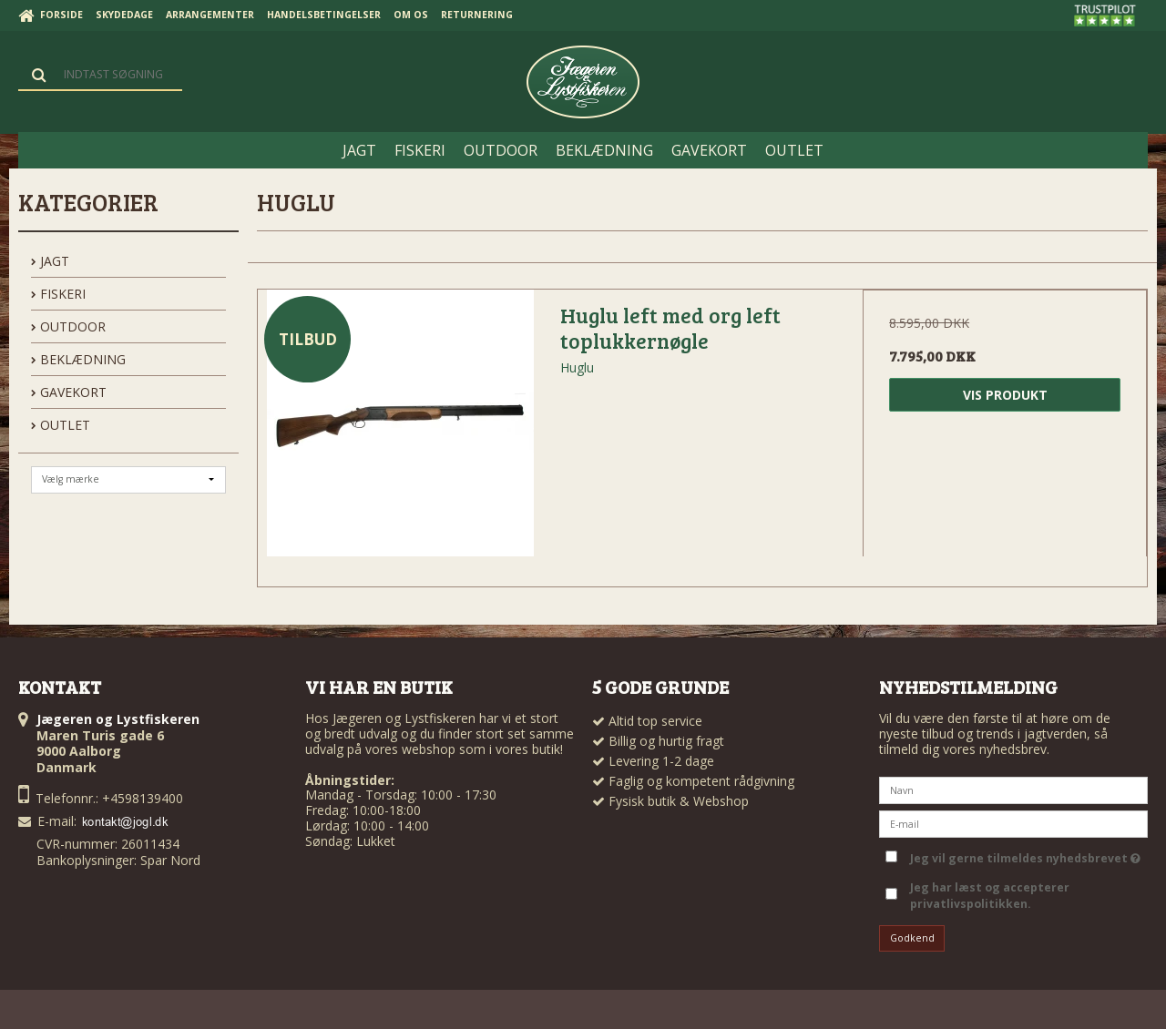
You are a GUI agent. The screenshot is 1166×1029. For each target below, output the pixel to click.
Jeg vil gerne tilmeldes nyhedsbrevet (1025, 855)
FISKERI (58, 293)
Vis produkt (1005, 394)
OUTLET (60, 424)
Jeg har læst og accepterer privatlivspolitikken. (989, 896)
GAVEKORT (69, 392)
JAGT (50, 261)
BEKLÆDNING (78, 359)
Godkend (912, 938)
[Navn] (1013, 788)
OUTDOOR (68, 326)
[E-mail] (1013, 821)
